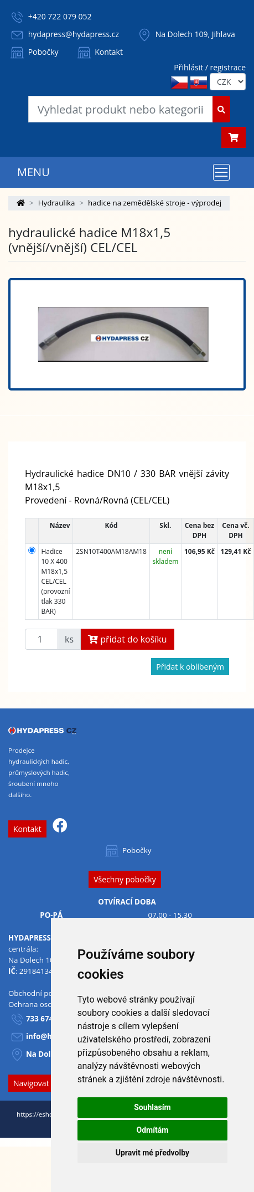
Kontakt (99, 52)
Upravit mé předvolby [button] (152, 1152)
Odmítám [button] (152, 1130)
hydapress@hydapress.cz (73, 34)
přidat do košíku (127, 639)
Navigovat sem (39, 1083)
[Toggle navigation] (221, 172)
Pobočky (33, 52)
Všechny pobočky (124, 879)
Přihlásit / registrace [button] (210, 67)
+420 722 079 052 (60, 16)
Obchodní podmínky (43, 993)
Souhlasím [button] (152, 1107)
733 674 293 (47, 1019)
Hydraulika (56, 203)
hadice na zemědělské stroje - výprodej (154, 203)
